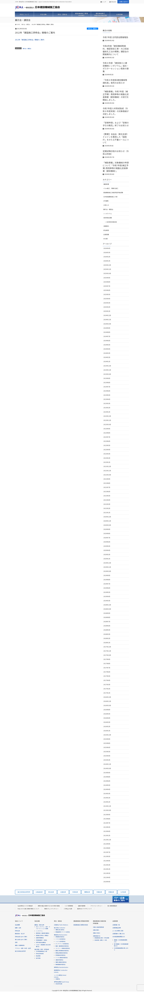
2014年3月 (106, 794)
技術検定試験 (107, 218)
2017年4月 (106, 680)
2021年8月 (106, 483)
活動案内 (106, 226)
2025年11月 (107, 269)
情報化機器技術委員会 (61, 962)
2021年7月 (106, 487)
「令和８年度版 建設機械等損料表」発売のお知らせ (115, 81)
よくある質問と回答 (117, 931)
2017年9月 (106, 659)
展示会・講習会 (92, 28)
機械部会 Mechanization (60, 935)
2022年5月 (106, 445)
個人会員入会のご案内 (21, 939)
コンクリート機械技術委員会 (63, 948)
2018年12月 (107, 605)
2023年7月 (106, 387)
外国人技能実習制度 (98, 927)
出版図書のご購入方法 (118, 933)
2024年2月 (106, 357)
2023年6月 (106, 391)
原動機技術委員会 (60, 936)
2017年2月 (106, 689)
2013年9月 (106, 815)
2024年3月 (106, 353)
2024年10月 (107, 324)
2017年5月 (106, 676)
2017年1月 (106, 693)
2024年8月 (106, 332)
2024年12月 (107, 315)
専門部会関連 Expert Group (61, 982)
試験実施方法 (96, 936)
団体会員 (17, 931)
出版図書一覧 (116, 925)
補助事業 (106, 184)
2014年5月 (106, 785)
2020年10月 (107, 525)
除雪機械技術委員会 (60, 955)
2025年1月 (106, 311)
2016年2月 (106, 726)
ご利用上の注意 (68, 908)
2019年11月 (107, 567)
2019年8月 (106, 580)
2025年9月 (106, 278)
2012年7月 (106, 852)
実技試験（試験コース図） (101, 940)
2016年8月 (106, 710)
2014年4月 (106, 789)
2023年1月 (106, 412)
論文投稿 (38, 958)
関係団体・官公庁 (20, 933)
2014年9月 (106, 773)
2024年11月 (107, 320)
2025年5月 (106, 294)
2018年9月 (106, 613)
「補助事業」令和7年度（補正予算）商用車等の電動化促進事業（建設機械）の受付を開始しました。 (116, 95)
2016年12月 (107, 697)
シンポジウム (107, 214)
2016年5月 (106, 714)
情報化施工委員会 (60, 929)
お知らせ (106, 205)
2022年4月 (106, 450)
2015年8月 (106, 743)
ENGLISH (112, 2)
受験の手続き (96, 933)
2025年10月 (107, 273)
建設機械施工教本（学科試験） (102, 938)
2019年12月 (107, 563)
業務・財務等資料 (20, 945)
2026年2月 (106, 257)
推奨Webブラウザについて (84, 908)
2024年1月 (106, 361)
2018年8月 (106, 617)
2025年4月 (106, 299)
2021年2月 (106, 508)
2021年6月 (106, 492)
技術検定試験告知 (111, 222)
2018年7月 (106, 622)
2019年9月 (106, 575)
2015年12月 (107, 735)
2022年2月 (106, 458)
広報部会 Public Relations (61, 925)
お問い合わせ (123, 2)
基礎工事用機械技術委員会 (62, 950)
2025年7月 (106, 286)
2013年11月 (107, 806)
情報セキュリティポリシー (51, 908)
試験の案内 (96, 930)
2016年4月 (106, 718)
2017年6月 (106, 672)
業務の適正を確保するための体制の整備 (49, 906)
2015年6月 (106, 747)
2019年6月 (106, 588)
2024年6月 (106, 341)
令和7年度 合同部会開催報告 (115, 37)
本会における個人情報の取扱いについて (28, 908)
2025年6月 (106, 290)
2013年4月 (106, 831)
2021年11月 (107, 471)
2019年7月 (106, 584)
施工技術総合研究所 (20, 951)
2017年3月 (106, 685)
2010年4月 (106, 882)
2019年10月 (107, 571)
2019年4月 (106, 596)
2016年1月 (106, 731)
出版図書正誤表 (116, 928)
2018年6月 (106, 626)
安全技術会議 (59, 984)
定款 (16, 942)
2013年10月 (107, 810)
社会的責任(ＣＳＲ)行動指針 (25, 906)
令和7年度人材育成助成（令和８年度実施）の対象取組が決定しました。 (116, 111)
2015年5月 (106, 752)
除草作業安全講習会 (41, 942)
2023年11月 (107, 370)
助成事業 (38, 956)
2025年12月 (107, 265)
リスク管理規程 (69, 906)
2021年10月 (107, 475)
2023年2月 (106, 408)
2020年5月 (106, 546)
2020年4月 (106, 550)
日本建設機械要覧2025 (118, 936)
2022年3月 (106, 454)
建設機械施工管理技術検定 (81, 925)
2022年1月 (106, 462)
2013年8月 (106, 819)
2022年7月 (106, 437)
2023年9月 (106, 378)
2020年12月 (107, 517)
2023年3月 (106, 403)
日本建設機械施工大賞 (110, 197)
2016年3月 (106, 722)
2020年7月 (106, 538)
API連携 (105, 201)
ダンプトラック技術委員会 (62, 943)
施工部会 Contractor (59, 928)
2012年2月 (106, 865)
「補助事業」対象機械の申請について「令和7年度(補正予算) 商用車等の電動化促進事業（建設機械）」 (116, 166)
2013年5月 (106, 827)
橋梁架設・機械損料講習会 (42, 933)
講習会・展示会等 (39, 925)
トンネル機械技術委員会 (62, 957)
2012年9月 (106, 844)
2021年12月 (107, 466)
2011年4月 (106, 877)
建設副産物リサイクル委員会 (63, 932)
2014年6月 (106, 781)
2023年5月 (106, 395)
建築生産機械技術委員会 (62, 953)
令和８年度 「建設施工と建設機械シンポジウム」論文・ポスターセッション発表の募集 (116, 67)
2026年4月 (106, 248)
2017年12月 (107, 647)
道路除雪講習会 (40, 937)
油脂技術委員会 (59, 960)
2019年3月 (106, 601)
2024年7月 (106, 336)
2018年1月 (106, 643)
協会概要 (17, 925)
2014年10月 (107, 768)
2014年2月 (106, 798)
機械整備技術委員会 (60, 964)
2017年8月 (106, 663)
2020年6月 (106, 542)
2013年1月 (106, 835)
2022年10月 (107, 424)
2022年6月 (106, 441)
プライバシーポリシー (96, 906)
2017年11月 (107, 651)
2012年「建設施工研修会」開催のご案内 (29, 39)
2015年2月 (106, 760)
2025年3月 (106, 303)
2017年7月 (106, 668)
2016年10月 (107, 705)
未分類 (105, 239)
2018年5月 (106, 630)
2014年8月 (106, 777)
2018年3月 (106, 634)
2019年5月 (106, 592)
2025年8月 (106, 282)
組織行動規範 (81, 906)
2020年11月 (107, 521)
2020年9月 (106, 529)
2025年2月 (106, 307)
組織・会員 (18, 928)
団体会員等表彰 (40, 953)
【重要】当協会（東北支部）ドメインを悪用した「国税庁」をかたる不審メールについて (116, 138)
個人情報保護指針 (112, 906)
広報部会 (58, 979)
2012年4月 (106, 861)
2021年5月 (106, 496)
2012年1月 (106, 869)
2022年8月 (106, 433)
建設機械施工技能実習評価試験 (113, 192)
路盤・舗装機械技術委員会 (62, 946)
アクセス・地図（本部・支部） (23, 948)
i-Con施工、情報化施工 (110, 188)
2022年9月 (106, 429)
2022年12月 (107, 416)
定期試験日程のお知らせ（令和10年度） (116, 152)
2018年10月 (107, 609)
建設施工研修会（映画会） (42, 935)
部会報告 (106, 230)
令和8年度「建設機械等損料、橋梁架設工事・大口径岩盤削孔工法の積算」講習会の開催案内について (116, 50)
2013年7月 (106, 823)
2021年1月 (106, 513)
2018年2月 (106, 638)
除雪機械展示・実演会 (41, 940)
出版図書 (106, 234)
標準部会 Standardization (61, 967)
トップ (103, 2)
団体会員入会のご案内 (21, 936)
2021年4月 (106, 500)
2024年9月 (106, 328)
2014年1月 (106, 802)
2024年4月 (106, 349)
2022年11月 (107, 420)
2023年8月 (106, 383)
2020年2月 (106, 554)
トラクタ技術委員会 (60, 939)
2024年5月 (106, 345)
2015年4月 (106, 756)
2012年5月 (106, 856)
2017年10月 (107, 655)
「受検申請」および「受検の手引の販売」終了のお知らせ (116, 124)
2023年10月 (107, 374)
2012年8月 (106, 848)
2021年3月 (106, 504)
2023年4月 (106, 399)
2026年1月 (106, 261)
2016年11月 (107, 701)
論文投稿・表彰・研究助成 (41, 949)
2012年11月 (107, 840)
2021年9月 (106, 479)
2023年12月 (107, 366)
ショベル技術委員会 (60, 941)
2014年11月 (107, 764)
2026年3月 (106, 252)
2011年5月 (106, 873)
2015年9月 (106, 739)
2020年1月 (106, 559)
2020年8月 (106, 533)
